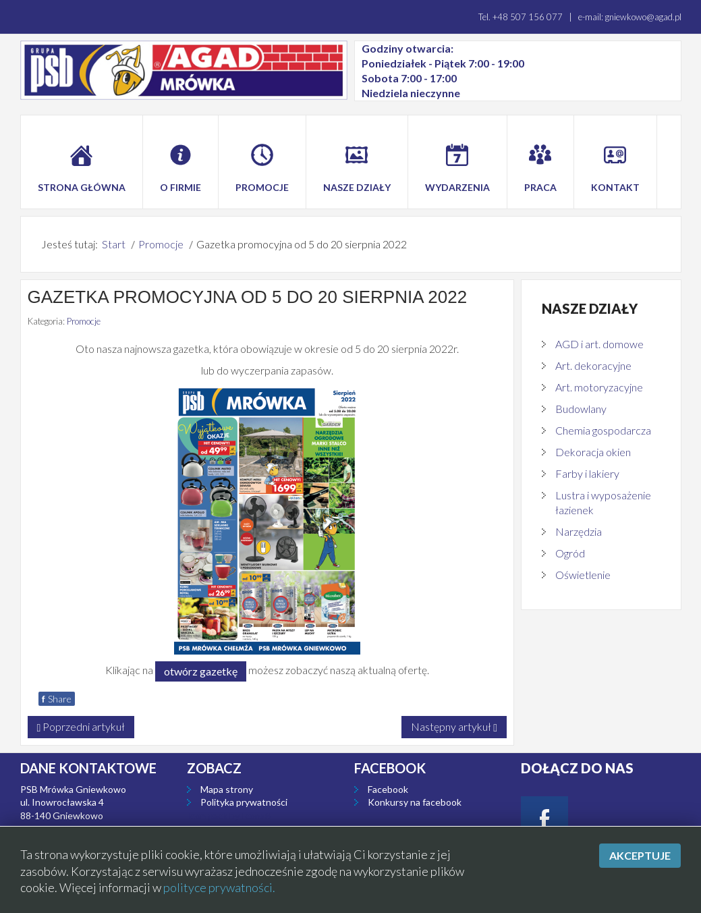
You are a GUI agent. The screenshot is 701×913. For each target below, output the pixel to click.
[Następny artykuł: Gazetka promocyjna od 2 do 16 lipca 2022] (454, 727)
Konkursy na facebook (414, 802)
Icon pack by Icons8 (229, 815)
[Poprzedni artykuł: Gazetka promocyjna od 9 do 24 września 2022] (81, 727)
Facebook (388, 789)
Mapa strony (226, 789)
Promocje (84, 321)
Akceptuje (640, 855)
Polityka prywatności (243, 802)
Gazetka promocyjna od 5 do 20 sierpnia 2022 (248, 297)
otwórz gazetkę (200, 671)
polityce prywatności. (219, 887)
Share (57, 698)
